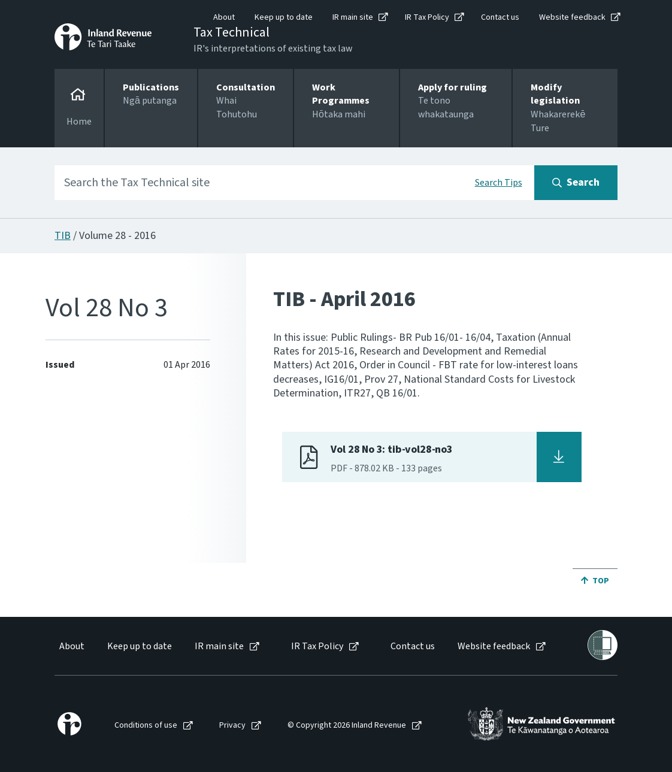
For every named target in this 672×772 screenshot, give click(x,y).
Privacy (232, 725)
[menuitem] (70, 646)
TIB (63, 235)
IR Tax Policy (427, 17)
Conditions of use (145, 725)
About (224, 17)
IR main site (352, 17)
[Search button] (575, 182)
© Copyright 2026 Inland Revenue (346, 725)
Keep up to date (284, 17)
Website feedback (572, 17)
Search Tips (498, 182)
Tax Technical (231, 32)
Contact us (500, 17)
